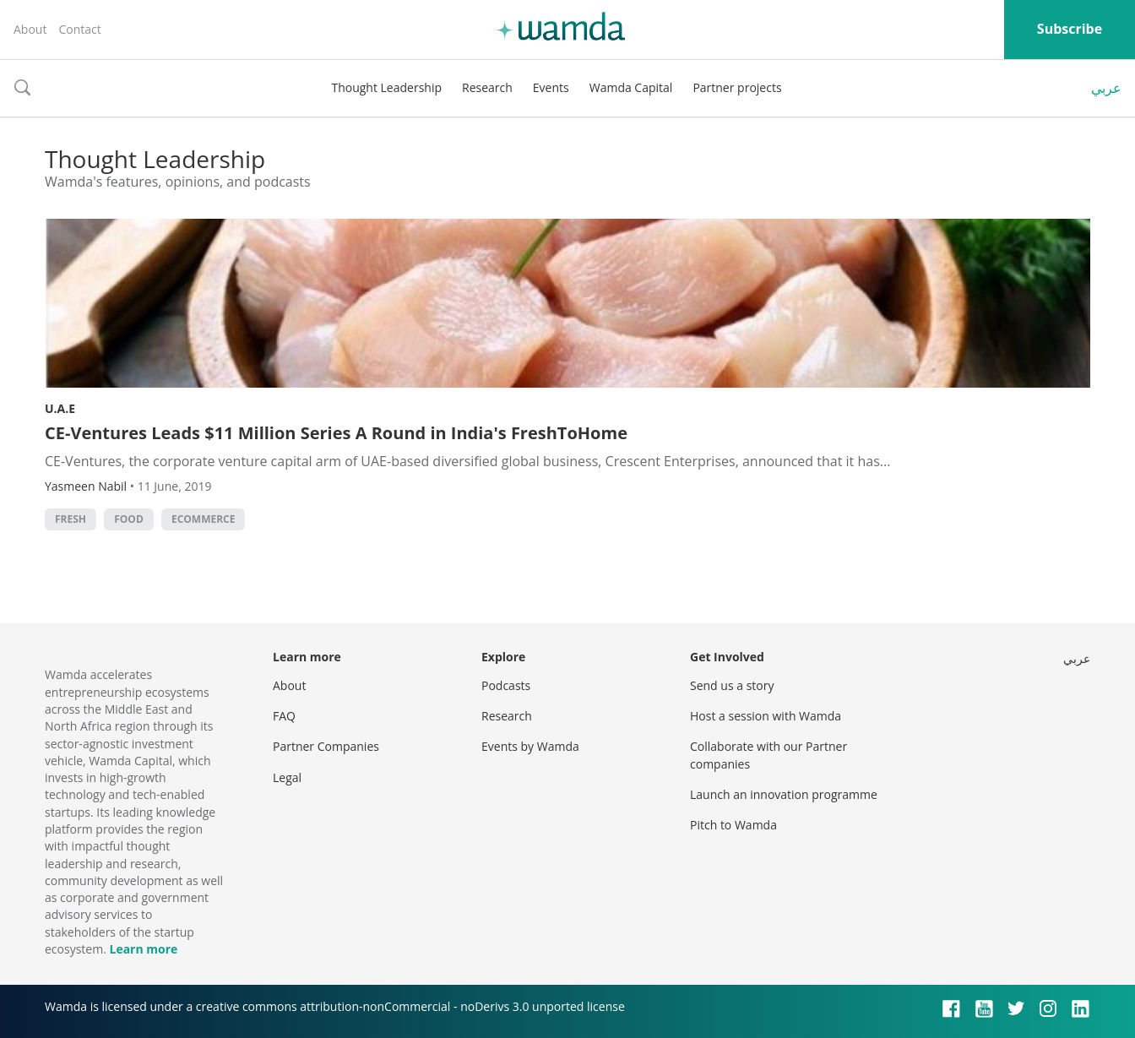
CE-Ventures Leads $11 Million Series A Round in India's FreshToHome (336, 432)
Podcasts (505, 685)
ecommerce (203, 519)
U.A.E (60, 408)
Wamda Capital (631, 87)
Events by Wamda (530, 746)
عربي (1106, 88)
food (129, 519)
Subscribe (1069, 28)
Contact (79, 29)
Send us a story (732, 685)
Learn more (143, 949)
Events (551, 87)
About (30, 29)
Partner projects (736, 87)
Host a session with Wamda (765, 716)
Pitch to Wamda (733, 825)
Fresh (70, 519)
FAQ (284, 716)
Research (487, 87)
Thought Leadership (386, 87)
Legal (287, 777)
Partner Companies (326, 746)
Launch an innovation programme (783, 794)
